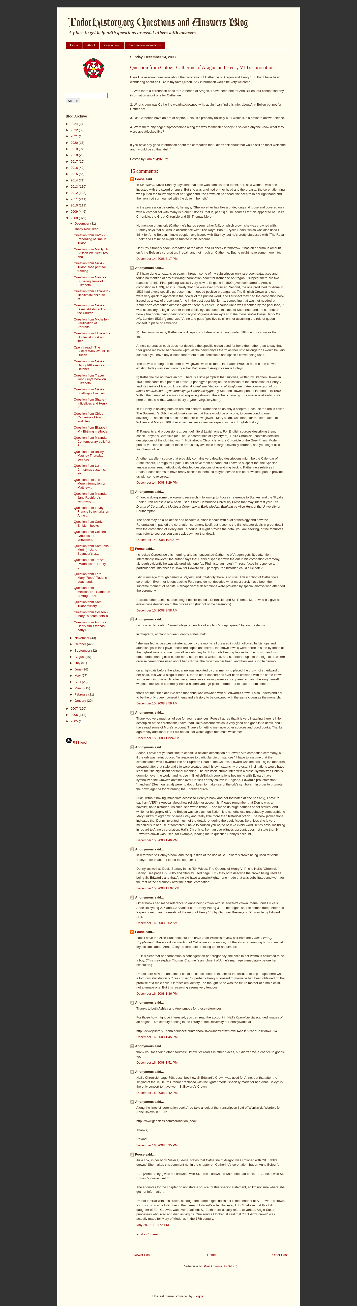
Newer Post (142, 1255)
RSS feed (76, 742)
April (78, 682)
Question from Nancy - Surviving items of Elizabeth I (90, 281)
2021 (75, 136)
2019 (75, 149)
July (78, 663)
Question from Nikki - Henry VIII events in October (89, 365)
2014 (75, 180)
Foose (140, 179)
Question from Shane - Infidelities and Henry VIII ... (90, 403)
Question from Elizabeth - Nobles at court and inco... (92, 337)
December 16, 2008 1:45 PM (157, 1037)
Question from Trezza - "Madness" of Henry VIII (90, 563)
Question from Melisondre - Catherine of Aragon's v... (92, 591)
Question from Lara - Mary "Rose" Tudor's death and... (90, 577)
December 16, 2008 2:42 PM (157, 1093)
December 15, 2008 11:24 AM (157, 738)
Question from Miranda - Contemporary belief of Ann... (92, 441)
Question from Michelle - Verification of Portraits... (91, 323)
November (82, 638)
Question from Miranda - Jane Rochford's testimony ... (91, 497)
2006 (75, 715)
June (79, 669)
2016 (75, 168)
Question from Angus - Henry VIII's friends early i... (90, 626)
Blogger (198, 1296)
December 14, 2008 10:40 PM (157, 540)
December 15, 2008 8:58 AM (157, 610)
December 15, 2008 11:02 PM (157, 888)
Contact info (112, 45)
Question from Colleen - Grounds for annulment (91, 535)
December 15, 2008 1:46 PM (157, 840)
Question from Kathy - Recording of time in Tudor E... (90, 239)
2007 (75, 708)
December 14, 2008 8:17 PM (157, 259)
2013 (75, 186)
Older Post (280, 1255)
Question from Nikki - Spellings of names (89, 391)
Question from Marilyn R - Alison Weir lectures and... (91, 253)
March (80, 688)
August (80, 657)
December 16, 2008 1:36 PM (157, 993)
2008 (75, 218)
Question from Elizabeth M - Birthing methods (91, 429)
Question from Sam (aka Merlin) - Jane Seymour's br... (91, 549)
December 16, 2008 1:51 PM (157, 1062)
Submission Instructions (145, 45)
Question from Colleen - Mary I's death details (91, 614)
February (82, 694)
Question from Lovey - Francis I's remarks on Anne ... (91, 511)
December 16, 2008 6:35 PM (157, 1145)
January (81, 700)
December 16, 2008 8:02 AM (157, 923)
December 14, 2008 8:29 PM (157, 482)
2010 (75, 205)
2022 (75, 130)
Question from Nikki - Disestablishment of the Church (89, 309)
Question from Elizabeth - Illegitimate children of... (92, 295)
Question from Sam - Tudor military (88, 604)
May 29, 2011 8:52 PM (152, 1225)
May (78, 675)
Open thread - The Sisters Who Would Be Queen (92, 351)
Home (74, 45)
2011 (75, 199)
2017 (75, 161)
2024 (75, 124)
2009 (75, 211)
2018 (75, 155)
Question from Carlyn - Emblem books (90, 523)
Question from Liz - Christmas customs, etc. (90, 469)
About (91, 45)
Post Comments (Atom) (220, 1266)
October (81, 644)
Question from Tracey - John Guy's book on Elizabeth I (90, 379)
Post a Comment (148, 1234)
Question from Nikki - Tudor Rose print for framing (90, 267)
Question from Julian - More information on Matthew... (90, 483)
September (83, 650)
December (82, 223)
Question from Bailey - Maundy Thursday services (90, 455)
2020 (75, 143)
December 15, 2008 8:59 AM (157, 703)
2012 (75, 193)
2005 (75, 721)
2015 (75, 174)
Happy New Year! (86, 229)
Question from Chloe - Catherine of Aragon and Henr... (90, 417)
